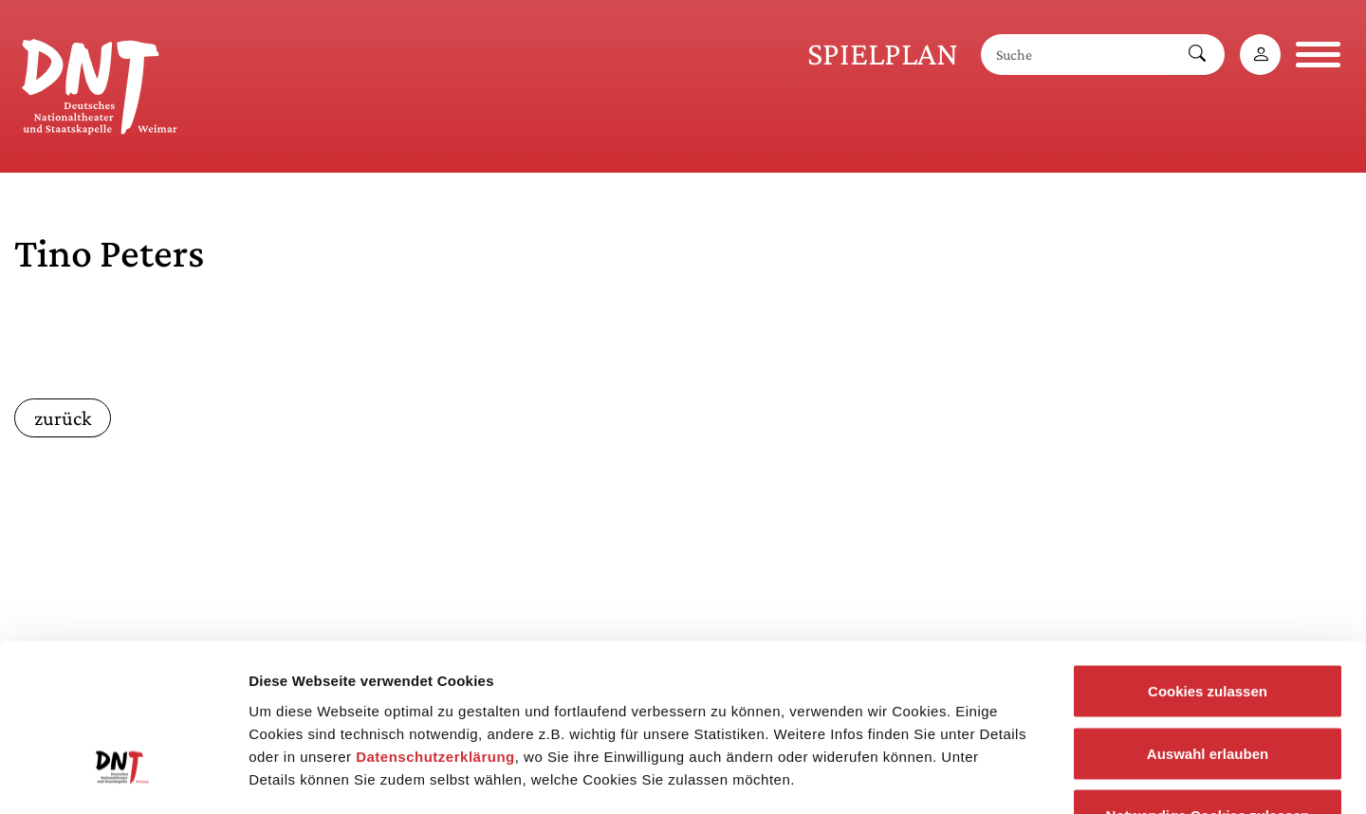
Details (984, 776)
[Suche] (1076, 54)
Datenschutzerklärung (435, 629)
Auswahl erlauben (1207, 628)
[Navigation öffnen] (1318, 54)
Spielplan (882, 53)
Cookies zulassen (1207, 565)
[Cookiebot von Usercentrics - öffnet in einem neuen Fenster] (123, 777)
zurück (62, 418)
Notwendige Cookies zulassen (1207, 689)
